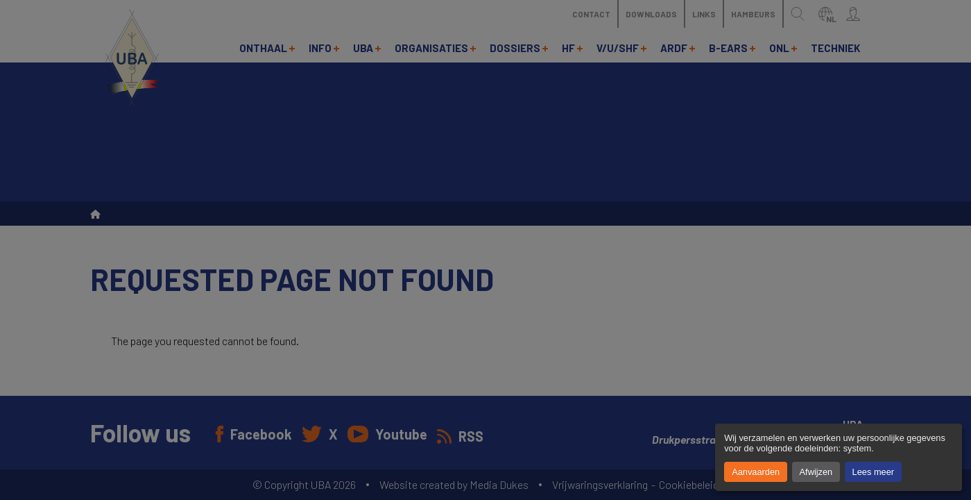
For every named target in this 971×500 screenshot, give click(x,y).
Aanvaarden (756, 472)
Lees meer (873, 472)
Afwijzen (816, 472)
